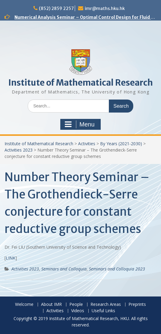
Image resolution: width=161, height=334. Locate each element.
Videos (77, 311)
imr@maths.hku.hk (105, 8)
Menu (79, 124)
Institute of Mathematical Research (80, 82)
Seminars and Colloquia (64, 269)
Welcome (24, 304)
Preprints (137, 304)
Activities (86, 143)
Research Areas (105, 304)
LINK (10, 258)
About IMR (51, 304)
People (76, 304)
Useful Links (103, 311)
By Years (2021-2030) (121, 143)
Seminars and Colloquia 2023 (117, 269)
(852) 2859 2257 (56, 8)
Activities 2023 (19, 150)
